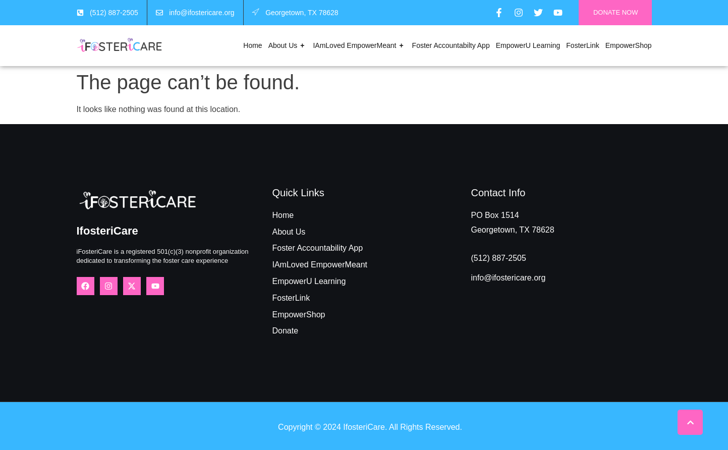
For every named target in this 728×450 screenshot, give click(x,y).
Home (252, 45)
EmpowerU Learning (528, 45)
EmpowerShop (628, 45)
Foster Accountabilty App (451, 45)
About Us (287, 45)
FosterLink (582, 45)
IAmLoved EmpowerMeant (359, 45)
